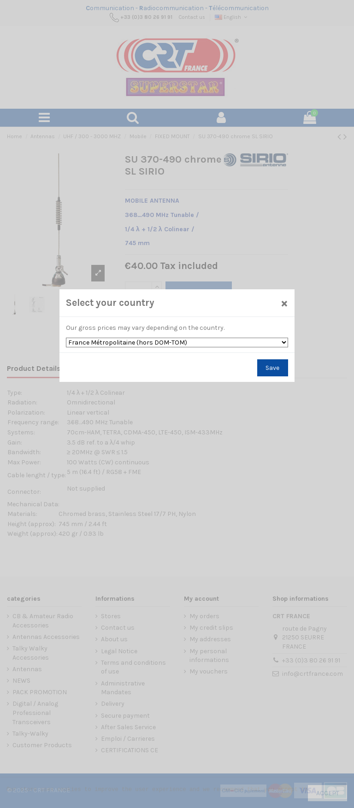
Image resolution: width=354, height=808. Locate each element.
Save (272, 368)
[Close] (284, 303)
